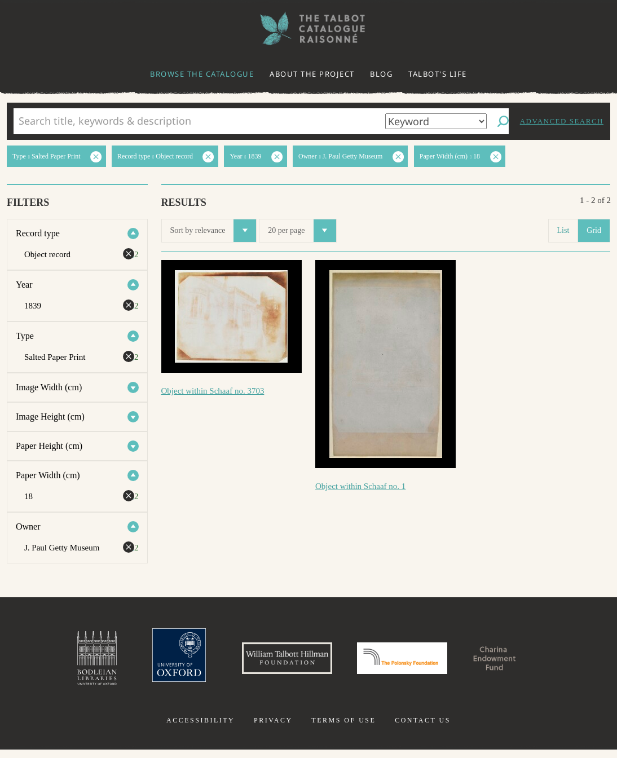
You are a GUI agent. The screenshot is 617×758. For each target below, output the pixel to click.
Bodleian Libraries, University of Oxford (59, 662)
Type (25, 336)
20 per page (302, 230)
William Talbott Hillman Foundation (271, 662)
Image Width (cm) (49, 387)
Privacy (273, 729)
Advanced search (561, 121)
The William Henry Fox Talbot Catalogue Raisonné (308, 28)
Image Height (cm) (50, 416)
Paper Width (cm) (48, 475)
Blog (381, 74)
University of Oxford (148, 662)
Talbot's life (437, 74)
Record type (38, 233)
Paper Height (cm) (49, 446)
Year (24, 284)
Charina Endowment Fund (524, 662)
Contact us (423, 729)
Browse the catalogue (202, 74)
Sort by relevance (213, 230)
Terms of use (343, 729)
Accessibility (200, 729)
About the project (312, 74)
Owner (28, 526)
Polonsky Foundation (409, 662)
